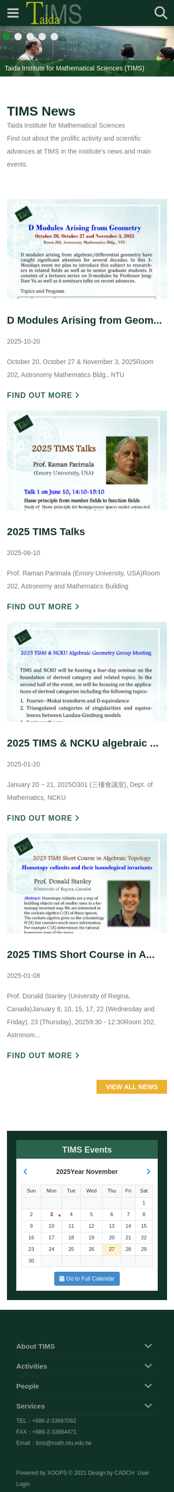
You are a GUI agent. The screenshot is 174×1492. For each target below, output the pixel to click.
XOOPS (57, 1481)
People (27, 1407)
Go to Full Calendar (86, 1278)
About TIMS (35, 1367)
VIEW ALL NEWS (132, 1112)
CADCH (125, 1481)
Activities (31, 1387)
